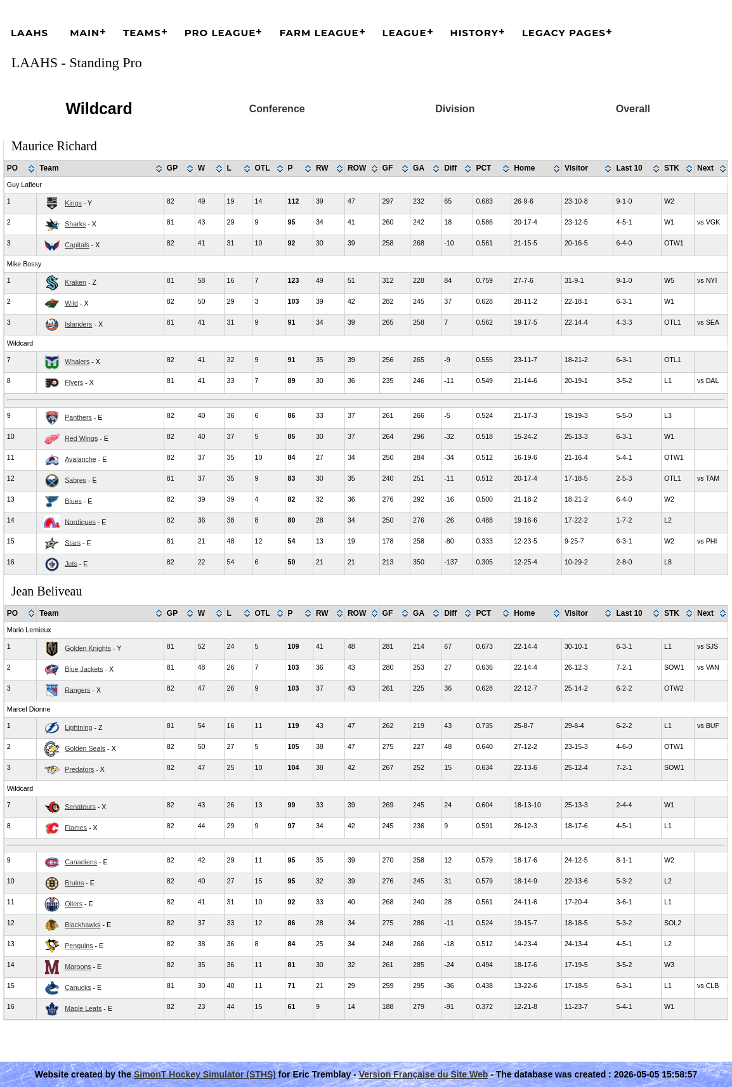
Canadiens (81, 862)
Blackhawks (82, 924)
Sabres (75, 479)
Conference (277, 108)
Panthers (78, 416)
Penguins (79, 945)
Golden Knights (88, 647)
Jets (71, 563)
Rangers (77, 689)
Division (454, 108)
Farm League (318, 33)
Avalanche (80, 458)
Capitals (77, 245)
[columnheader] (20, 168)
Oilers (73, 904)
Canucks (78, 987)
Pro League (220, 33)
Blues (73, 500)
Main (85, 33)
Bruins (74, 883)
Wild (71, 303)
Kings (73, 203)
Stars (73, 542)
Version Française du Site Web (423, 1074)
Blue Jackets (84, 668)
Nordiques (80, 521)
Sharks (75, 224)
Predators (79, 768)
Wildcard (98, 108)
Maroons (78, 966)
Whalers (77, 361)
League (404, 33)
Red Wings (81, 437)
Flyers (74, 382)
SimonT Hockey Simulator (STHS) (205, 1074)
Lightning (78, 727)
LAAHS (29, 33)
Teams (142, 33)
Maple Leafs (83, 1008)
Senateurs (80, 806)
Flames (76, 827)
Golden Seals (85, 748)
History (474, 33)
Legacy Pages (564, 33)
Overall (633, 108)
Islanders (78, 324)
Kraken (75, 282)
